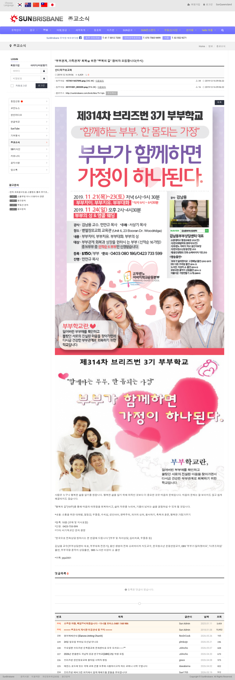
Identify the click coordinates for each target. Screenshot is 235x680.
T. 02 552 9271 (179, 38)
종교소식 (15, 142)
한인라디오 (16, 115)
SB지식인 (15, 149)
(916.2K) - (86, 87)
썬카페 (190, 30)
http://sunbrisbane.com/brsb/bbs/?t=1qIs (85, 93)
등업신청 (17, 101)
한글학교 (15, 122)
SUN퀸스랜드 (148, 30)
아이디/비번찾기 (38, 65)
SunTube (15, 128)
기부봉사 (15, 135)
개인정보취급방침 (50, 676)
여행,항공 (62, 30)
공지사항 (15, 163)
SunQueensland (224, 4)
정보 (45, 30)
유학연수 (16, 30)
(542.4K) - (85, 81)
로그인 (208, 4)
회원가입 (193, 4)
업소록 (14, 170)
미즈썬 (110, 30)
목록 (219, 102)
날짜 (206, 511)
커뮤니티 (15, 156)
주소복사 (112, 93)
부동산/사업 (171, 30)
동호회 (97, 30)
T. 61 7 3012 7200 (112, 38)
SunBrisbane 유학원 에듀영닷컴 (64, 38)
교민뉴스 (15, 108)
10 (171, 656)
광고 (32, 30)
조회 (219, 511)
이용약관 (35, 676)
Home (202, 46)
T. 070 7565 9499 (152, 38)
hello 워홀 (207, 30)
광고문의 (14, 185)
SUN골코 (128, 30)
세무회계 (80, 30)
